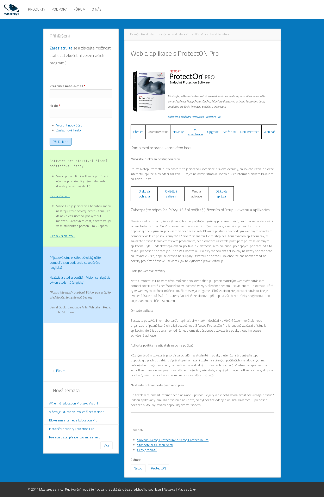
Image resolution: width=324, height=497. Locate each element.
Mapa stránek (186, 489)
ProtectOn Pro (196, 34)
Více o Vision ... (60, 196)
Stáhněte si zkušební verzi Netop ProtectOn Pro (194, 116)
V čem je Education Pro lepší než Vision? (76, 411)
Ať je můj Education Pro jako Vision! (73, 403)
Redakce (169, 489)
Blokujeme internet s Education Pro (73, 420)
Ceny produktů (147, 449)
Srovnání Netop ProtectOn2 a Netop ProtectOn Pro (172, 439)
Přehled (138, 131)
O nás (96, 9)
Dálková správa (221, 194)
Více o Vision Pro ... (62, 235)
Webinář (269, 131)
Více (106, 445)
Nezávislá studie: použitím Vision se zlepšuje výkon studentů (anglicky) (80, 280)
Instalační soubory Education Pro (71, 428)
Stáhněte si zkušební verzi (155, 444)
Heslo (55, 105)
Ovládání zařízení (171, 194)
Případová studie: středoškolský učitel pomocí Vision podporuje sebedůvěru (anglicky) (75, 262)
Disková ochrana (144, 194)
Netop (138, 468)
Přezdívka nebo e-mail (67, 85)
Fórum (80, 9)
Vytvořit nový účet (69, 125)
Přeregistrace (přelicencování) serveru (74, 437)
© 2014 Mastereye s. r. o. (46, 489)
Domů (134, 34)
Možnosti (229, 131)
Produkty (36, 9)
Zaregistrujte (61, 48)
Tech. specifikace (195, 132)
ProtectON (158, 468)
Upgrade (213, 131)
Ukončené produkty (169, 34)
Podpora (59, 9)
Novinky (178, 131)
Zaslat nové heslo (68, 130)
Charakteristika (218, 34)
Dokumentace (249, 131)
